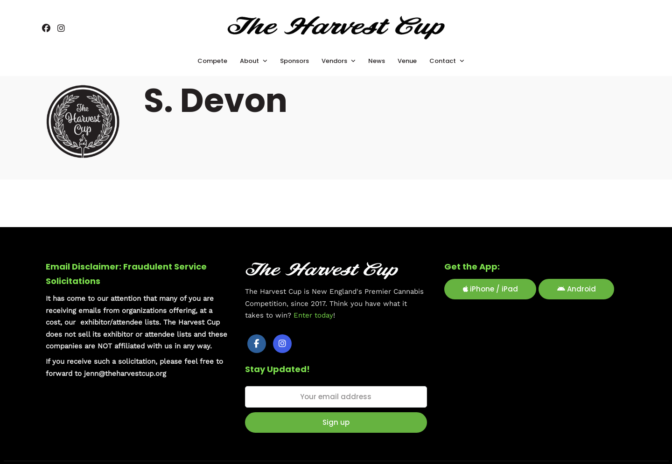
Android (576, 288)
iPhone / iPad (490, 288)
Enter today (313, 314)
